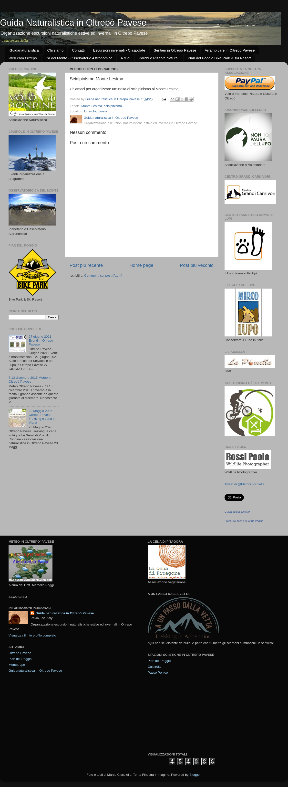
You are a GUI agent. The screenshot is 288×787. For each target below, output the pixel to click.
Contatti (78, 50)
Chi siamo (55, 50)
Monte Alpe (17, 665)
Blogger (195, 774)
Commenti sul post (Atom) (103, 275)
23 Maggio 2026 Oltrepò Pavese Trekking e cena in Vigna (42, 417)
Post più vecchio (197, 265)
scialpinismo (113, 106)
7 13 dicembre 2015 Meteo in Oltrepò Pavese (30, 379)
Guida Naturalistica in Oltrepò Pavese (73, 23)
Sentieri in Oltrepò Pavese (175, 50)
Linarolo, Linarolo (97, 111)
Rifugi (125, 58)
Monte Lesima (91, 106)
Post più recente (86, 265)
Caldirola (154, 666)
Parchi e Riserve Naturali (159, 58)
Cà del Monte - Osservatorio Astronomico (78, 58)
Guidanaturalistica (24, 50)
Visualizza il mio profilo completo (32, 635)
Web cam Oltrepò (23, 58)
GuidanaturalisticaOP (237, 511)
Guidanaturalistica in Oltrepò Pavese (35, 670)
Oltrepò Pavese (20, 653)
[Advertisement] (184, 713)
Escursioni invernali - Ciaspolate (119, 50)
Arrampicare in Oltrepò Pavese (230, 50)
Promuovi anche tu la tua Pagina (244, 520)
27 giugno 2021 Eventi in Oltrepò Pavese (41, 340)
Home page (142, 265)
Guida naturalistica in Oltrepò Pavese (64, 613)
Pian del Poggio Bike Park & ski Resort (219, 58)
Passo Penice (158, 672)
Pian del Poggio (20, 659)
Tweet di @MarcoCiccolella (244, 484)
